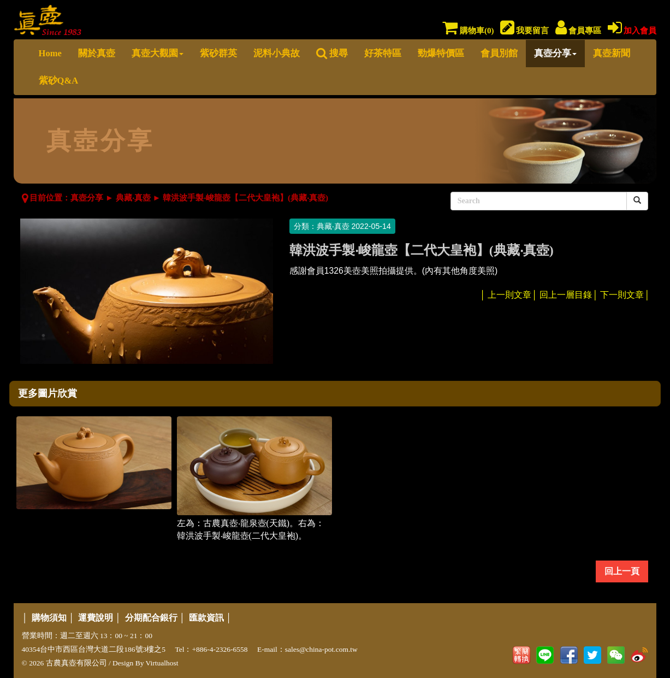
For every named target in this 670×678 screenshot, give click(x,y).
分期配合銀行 (151, 617)
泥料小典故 (276, 53)
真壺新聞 (611, 53)
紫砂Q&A (59, 80)
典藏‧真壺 (133, 197)
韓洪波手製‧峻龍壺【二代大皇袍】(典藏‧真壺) (245, 197)
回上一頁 (621, 571)
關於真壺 (96, 53)
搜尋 (332, 53)
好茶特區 (382, 53)
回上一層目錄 (565, 294)
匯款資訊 (206, 617)
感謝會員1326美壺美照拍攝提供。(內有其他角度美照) (393, 270)
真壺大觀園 (157, 53)
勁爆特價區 (441, 53)
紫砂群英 (218, 53)
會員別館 (499, 53)
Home (50, 53)
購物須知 (49, 617)
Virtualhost (162, 663)
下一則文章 (622, 294)
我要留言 (524, 30)
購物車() (468, 30)
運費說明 (95, 617)
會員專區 (578, 30)
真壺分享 (555, 53)
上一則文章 (509, 294)
